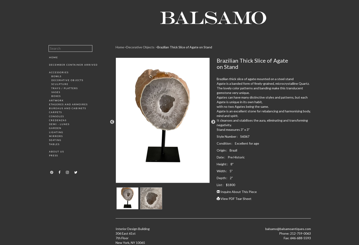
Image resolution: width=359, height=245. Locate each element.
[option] (163, 122)
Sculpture (59, 84)
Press (53, 155)
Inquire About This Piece (237, 192)
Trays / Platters (64, 88)
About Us (56, 151)
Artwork (56, 100)
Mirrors (56, 136)
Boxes (56, 96)
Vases (55, 92)
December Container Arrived (73, 64)
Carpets (55, 112)
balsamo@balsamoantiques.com (288, 229)
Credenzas (58, 120)
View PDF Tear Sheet (234, 199)
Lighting (56, 132)
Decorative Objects (67, 80)
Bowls (56, 76)
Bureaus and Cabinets (67, 108)
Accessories (59, 72)
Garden (55, 128)
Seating (55, 140)
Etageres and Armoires (68, 104)
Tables (54, 144)
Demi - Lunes (59, 124)
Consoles (56, 116)
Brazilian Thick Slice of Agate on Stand (184, 47)
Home (53, 57)
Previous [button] (112, 122)
